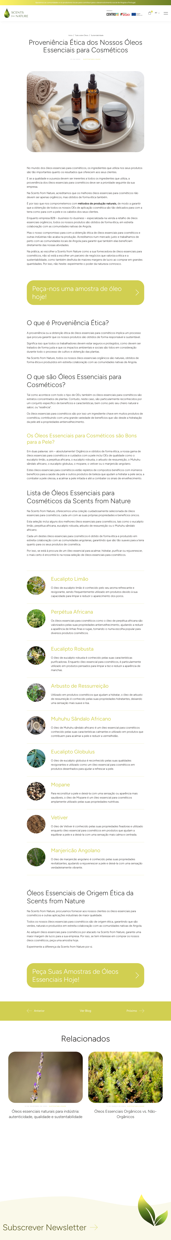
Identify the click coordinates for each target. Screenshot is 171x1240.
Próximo (131, 1010)
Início (71, 35)
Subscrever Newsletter (44, 1227)
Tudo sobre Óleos (81, 35)
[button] (166, 13)
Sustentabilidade (97, 35)
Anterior (39, 1010)
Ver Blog (85, 1010)
